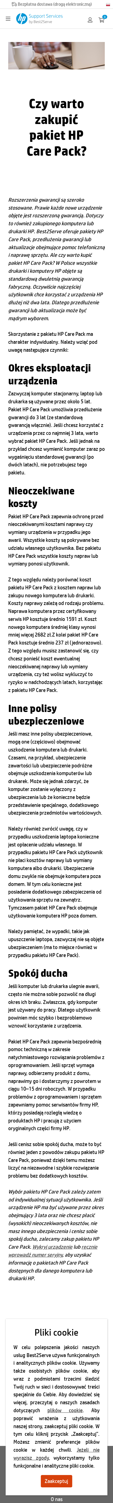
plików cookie (65, 1410)
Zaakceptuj (56, 1481)
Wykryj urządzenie (52, 1246)
